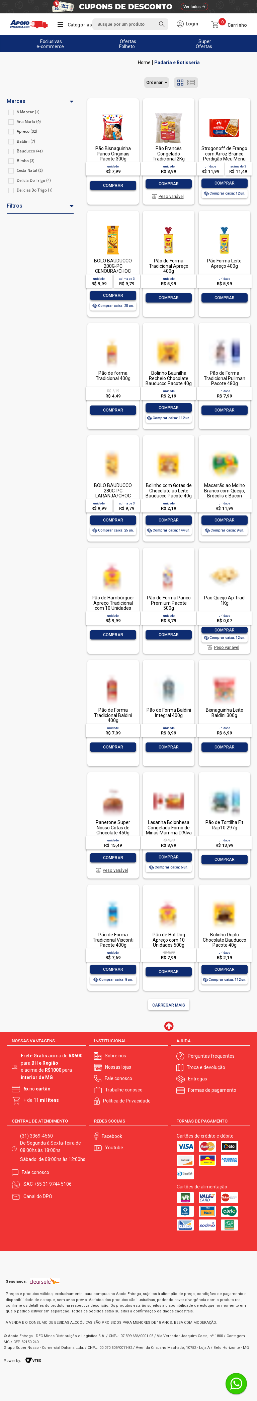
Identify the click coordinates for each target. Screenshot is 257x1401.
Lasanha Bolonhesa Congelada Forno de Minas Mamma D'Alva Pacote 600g (169, 830)
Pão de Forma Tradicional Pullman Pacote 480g (224, 378)
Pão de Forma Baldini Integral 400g (169, 712)
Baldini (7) (26, 141)
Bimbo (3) (25, 160)
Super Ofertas (204, 44)
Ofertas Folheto (128, 44)
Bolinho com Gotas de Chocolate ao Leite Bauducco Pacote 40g (169, 490)
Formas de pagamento (212, 1089)
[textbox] (130, 24)
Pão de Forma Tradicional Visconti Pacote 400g (113, 940)
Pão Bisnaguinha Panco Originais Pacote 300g (113, 153)
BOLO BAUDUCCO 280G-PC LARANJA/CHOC (113, 490)
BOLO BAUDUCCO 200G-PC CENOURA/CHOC (113, 266)
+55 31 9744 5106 (53, 1183)
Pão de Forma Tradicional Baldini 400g (113, 715)
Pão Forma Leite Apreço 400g (224, 263)
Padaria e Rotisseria (177, 62)
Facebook (112, 1135)
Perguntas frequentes (211, 1055)
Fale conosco (118, 1078)
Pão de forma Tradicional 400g (113, 375)
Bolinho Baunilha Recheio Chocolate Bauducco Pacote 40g (169, 378)
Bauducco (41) (30, 151)
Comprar (113, 185)
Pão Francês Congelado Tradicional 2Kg (169, 153)
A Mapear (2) (28, 112)
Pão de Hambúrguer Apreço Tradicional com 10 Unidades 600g (113, 605)
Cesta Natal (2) (30, 170)
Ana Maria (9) (29, 121)
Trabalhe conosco (124, 1089)
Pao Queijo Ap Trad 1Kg (224, 600)
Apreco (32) (27, 131)
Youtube (114, 1147)
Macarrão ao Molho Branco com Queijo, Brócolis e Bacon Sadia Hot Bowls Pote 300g (224, 496)
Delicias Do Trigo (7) (35, 190)
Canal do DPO (37, 1196)
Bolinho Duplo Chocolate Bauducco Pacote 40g (224, 940)
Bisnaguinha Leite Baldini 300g (224, 712)
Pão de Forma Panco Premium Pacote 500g (169, 603)
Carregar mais (168, 1005)
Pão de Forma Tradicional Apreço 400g (168, 266)
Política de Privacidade (127, 1100)
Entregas (197, 1078)
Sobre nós (115, 1055)
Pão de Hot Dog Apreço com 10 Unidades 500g (169, 940)
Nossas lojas (118, 1066)
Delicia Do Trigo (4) (34, 180)
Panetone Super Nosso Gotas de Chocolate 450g (113, 827)
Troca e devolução (206, 1067)
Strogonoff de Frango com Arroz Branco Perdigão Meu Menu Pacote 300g (224, 156)
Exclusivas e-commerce (50, 44)
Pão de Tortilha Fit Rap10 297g (224, 825)
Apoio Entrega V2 (144, 62)
